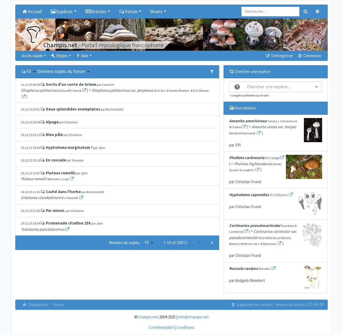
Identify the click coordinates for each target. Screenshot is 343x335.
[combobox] (275, 87)
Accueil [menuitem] (32, 11)
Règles (59, 55)
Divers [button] (156, 11)
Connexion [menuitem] (309, 55)
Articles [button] (95, 11)
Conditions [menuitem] (185, 327)
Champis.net (35, 304)
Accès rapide (32, 55)
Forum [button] (128, 11)
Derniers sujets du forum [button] (61, 71)
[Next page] (212, 242)
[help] (237, 86)
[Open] (316, 87)
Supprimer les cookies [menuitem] (252, 304)
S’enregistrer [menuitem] (279, 55)
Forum (58, 304)
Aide (81, 55)
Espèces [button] (61, 11)
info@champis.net (193, 316)
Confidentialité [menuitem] (161, 327)
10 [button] (28, 71)
